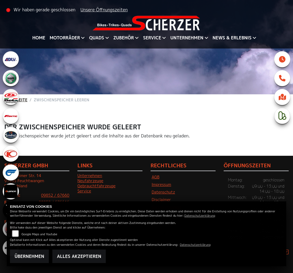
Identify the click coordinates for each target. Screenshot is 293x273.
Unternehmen (186, 38)
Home (38, 38)
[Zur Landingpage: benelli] (11, 78)
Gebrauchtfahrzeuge (96, 186)
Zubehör (123, 38)
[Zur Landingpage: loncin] (11, 191)
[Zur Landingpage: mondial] (11, 135)
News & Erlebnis (232, 38)
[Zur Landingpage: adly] (11, 59)
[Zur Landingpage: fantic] (11, 116)
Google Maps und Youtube (39, 234)
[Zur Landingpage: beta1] (11, 97)
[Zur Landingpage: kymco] (11, 154)
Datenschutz (163, 192)
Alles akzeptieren (79, 256)
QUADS (96, 38)
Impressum (161, 184)
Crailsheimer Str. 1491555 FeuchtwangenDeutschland (24, 180)
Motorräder (65, 38)
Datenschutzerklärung (199, 215)
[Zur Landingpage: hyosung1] (11, 172)
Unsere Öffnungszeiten (104, 10)
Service (152, 38)
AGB (155, 177)
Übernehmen (29, 256)
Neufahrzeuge (90, 181)
